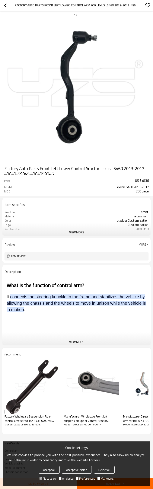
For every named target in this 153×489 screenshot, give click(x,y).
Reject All (104, 469)
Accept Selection (76, 469)
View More (76, 232)
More (142, 244)
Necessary (48, 478)
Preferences (85, 478)
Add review (18, 256)
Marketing (105, 478)
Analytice (66, 478)
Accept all (49, 469)
